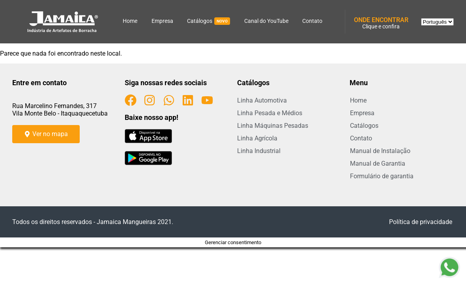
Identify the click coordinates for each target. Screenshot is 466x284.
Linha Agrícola (257, 138)
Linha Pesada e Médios (269, 113)
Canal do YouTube (266, 21)
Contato (312, 21)
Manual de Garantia (377, 163)
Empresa (162, 21)
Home (130, 21)
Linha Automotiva (262, 100)
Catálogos (208, 21)
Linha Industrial (259, 151)
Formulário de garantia (382, 176)
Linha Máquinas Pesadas (272, 125)
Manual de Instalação (380, 151)
